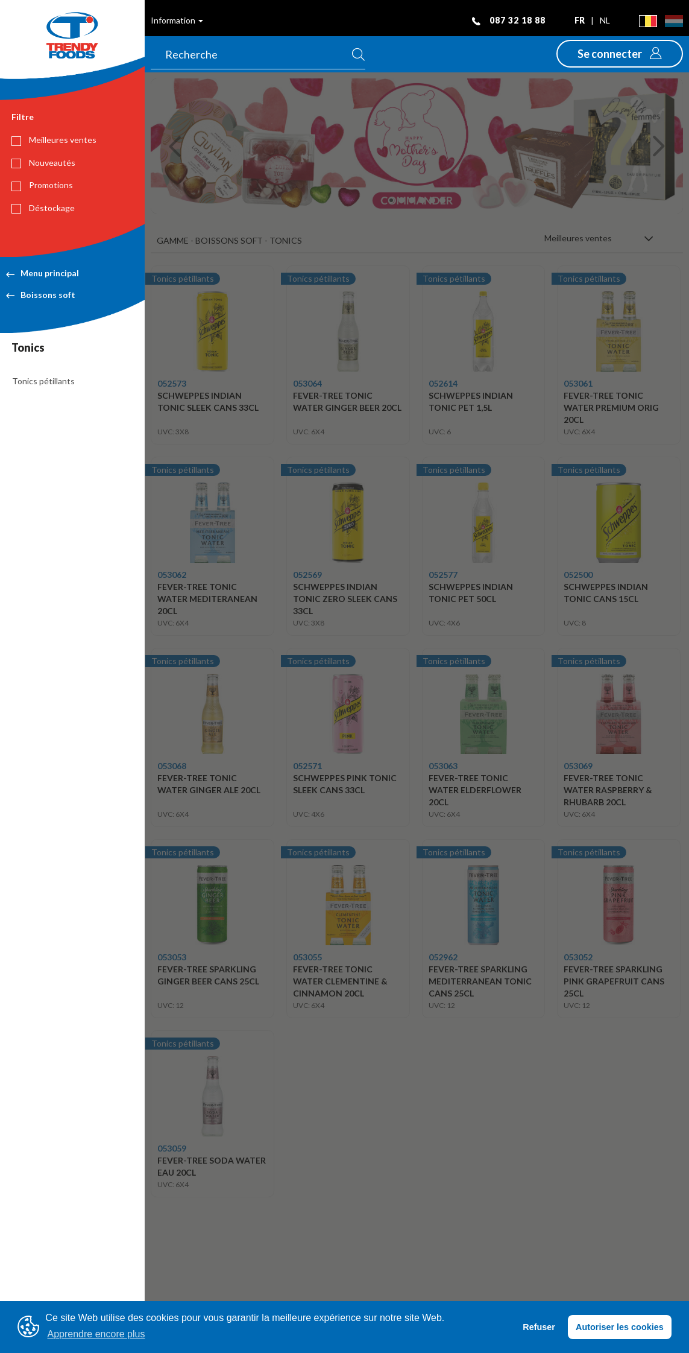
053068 (171, 766)
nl (605, 20)
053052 (578, 957)
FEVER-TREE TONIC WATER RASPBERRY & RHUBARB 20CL (608, 790)
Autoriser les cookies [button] (620, 1327)
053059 (171, 1148)
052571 (307, 766)
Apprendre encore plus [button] (96, 1334)
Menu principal (42, 273)
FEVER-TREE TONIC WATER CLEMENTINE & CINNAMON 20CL (340, 981)
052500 (578, 574)
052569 (307, 574)
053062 (171, 574)
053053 (171, 957)
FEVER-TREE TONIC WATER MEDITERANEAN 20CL (207, 598)
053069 (578, 766)
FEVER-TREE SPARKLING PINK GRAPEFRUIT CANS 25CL (614, 981)
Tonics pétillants (43, 381)
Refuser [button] (539, 1327)
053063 (443, 766)
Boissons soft (40, 295)
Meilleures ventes (53, 140)
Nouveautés (43, 162)
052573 (171, 383)
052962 (443, 957)
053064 (307, 383)
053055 (307, 957)
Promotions (42, 185)
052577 (443, 574)
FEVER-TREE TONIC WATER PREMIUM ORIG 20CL (611, 407)
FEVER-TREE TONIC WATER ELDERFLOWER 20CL (475, 790)
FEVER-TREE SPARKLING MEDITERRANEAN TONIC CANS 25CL (480, 981)
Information (177, 20)
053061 (578, 383)
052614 (443, 383)
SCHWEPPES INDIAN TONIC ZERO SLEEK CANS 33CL (345, 598)
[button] (619, 54)
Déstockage (43, 208)
